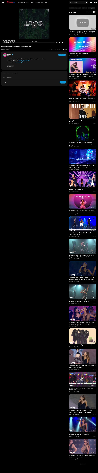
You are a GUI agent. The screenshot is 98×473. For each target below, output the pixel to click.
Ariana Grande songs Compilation (79, 53)
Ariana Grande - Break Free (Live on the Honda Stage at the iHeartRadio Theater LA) (82, 300)
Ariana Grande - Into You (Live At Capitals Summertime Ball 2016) (81, 388)
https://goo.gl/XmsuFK (24, 60)
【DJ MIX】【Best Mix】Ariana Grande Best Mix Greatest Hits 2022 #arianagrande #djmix (82, 32)
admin (10, 54)
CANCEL (55, 82)
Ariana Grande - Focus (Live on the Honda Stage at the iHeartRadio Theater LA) (81, 433)
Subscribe (62, 54)
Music (32, 2)
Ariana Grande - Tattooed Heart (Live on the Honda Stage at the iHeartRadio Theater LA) (81, 278)
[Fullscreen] (65, 42)
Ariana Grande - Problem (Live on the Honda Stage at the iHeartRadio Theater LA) (81, 256)
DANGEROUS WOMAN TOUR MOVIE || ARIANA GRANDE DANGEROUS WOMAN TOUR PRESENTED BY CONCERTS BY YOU (82, 98)
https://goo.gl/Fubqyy (20, 62)
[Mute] (62, 42)
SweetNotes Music (23, 2)
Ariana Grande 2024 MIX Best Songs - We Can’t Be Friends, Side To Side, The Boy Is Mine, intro (82, 75)
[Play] (3, 42)
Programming (40, 2)
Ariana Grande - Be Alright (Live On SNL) (80, 345)
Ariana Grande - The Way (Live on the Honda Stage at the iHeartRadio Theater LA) (81, 323)
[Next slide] (94, 8)
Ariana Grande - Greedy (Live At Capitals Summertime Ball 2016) (80, 233)
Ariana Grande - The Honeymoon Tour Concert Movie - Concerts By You (82, 188)
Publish (62, 82)
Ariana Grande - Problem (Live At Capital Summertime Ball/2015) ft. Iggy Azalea (80, 411)
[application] (34, 25)
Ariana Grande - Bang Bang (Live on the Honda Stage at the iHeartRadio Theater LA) (82, 456)
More (48, 2)
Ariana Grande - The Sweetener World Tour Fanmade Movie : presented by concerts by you (82, 211)
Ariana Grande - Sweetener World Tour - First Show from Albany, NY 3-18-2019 (82, 166)
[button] (95, 2)
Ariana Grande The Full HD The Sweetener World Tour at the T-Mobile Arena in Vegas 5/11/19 (81, 144)
